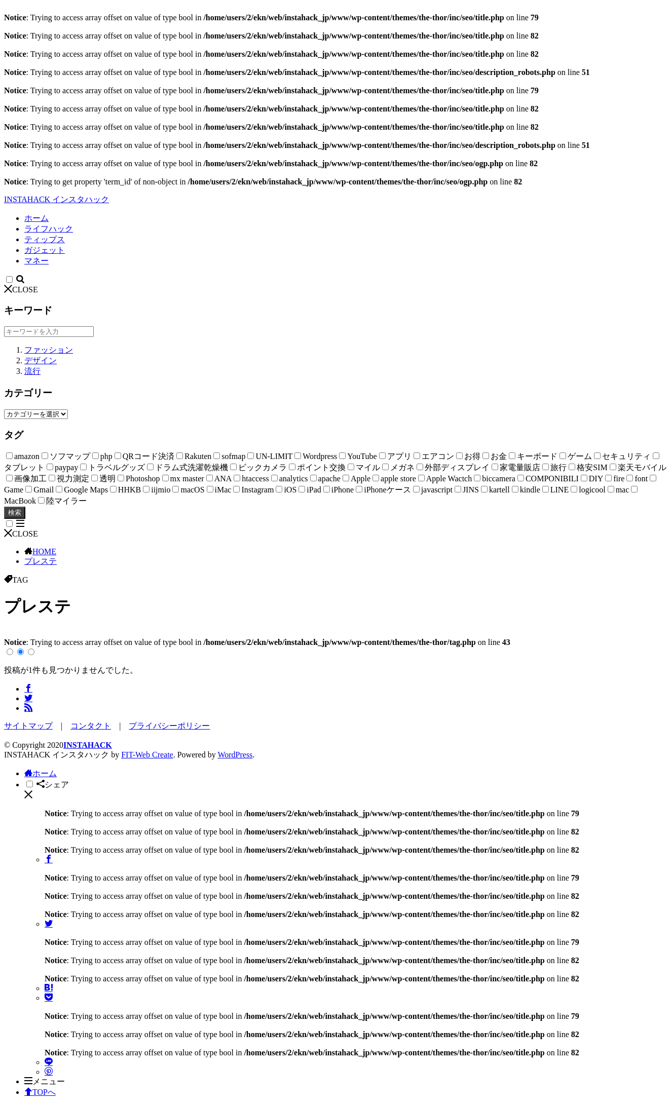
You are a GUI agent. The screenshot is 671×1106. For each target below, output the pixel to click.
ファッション (48, 350)
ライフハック (48, 228)
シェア (52, 784)
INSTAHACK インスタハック (56, 199)
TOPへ (40, 1092)
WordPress (234, 754)
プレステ (40, 561)
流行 (32, 371)
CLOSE (21, 289)
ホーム (36, 218)
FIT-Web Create (147, 754)
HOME (44, 551)
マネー (36, 260)
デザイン (40, 360)
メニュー (44, 1081)
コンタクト (90, 725)
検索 (14, 512)
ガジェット (44, 250)
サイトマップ (28, 725)
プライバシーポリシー (169, 725)
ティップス (44, 239)
